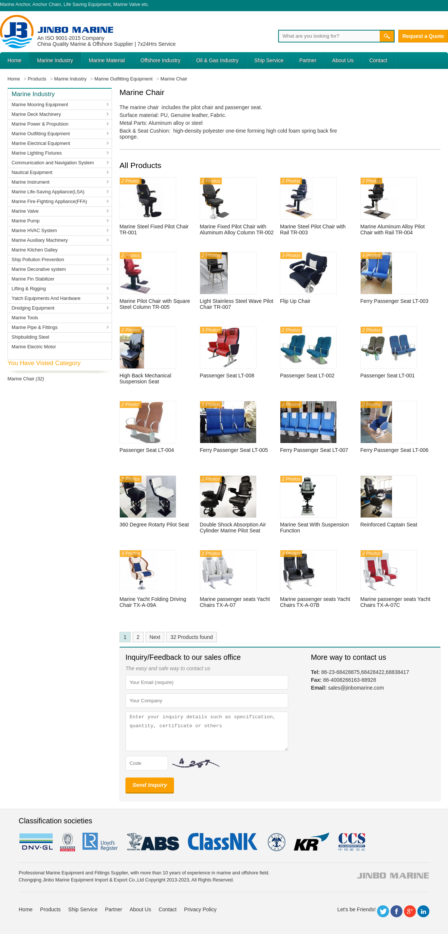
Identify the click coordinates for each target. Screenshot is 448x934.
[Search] (329, 36)
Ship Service (269, 60)
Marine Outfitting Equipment (41, 133)
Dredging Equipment (33, 308)
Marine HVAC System (34, 230)
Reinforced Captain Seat (388, 525)
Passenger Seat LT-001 (387, 376)
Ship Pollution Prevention (38, 259)
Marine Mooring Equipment (40, 104)
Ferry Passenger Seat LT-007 (314, 450)
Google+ (410, 911)
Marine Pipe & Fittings (34, 327)
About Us (343, 60)
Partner (308, 60)
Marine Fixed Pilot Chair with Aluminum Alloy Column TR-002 (237, 229)
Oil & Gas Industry (217, 60)
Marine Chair (20, 378)
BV (67, 842)
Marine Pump (26, 221)
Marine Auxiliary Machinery (40, 240)
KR (311, 842)
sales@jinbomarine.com (356, 688)
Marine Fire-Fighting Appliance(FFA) (49, 201)
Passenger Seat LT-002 (307, 376)
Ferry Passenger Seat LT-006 (394, 450)
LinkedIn (423, 911)
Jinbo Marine (75, 29)
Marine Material (107, 60)
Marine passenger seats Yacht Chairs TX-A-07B (315, 602)
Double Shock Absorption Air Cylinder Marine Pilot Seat (233, 528)
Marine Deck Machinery (36, 114)
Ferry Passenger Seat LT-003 (394, 301)
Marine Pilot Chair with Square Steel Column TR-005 (154, 304)
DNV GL (36, 842)
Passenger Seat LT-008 (227, 376)
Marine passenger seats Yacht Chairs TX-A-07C (395, 602)
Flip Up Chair (295, 301)
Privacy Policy (200, 909)
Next (155, 637)
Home (14, 60)
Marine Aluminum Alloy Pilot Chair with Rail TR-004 (392, 229)
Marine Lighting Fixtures (37, 153)
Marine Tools (25, 317)
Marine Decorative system (39, 269)
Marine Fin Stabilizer (33, 279)
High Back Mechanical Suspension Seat (145, 378)
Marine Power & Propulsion (40, 124)
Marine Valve (126, 4)
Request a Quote (423, 36)
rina (276, 842)
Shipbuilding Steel (30, 337)
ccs (351, 842)
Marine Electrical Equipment (41, 143)
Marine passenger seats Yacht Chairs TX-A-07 (235, 602)
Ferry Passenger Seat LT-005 (234, 450)
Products (50, 909)
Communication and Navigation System (53, 162)
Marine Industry (55, 60)
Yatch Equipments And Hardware (46, 298)
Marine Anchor (15, 4)
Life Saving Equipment (87, 4)
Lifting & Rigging (29, 288)
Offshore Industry (160, 60)
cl (223, 842)
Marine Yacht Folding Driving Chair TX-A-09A (152, 602)
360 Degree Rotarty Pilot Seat (154, 525)
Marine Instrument (31, 182)
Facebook (396, 911)
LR (101, 842)
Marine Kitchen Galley (34, 250)
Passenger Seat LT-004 (146, 450)
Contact (378, 60)
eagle (153, 842)
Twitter (383, 911)
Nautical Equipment (32, 172)
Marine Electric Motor (34, 346)
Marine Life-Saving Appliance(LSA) (48, 191)
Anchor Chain (46, 4)
